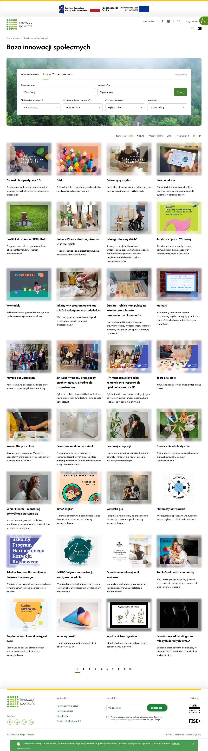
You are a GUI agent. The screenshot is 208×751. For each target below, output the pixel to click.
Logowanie (192, 21)
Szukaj (180, 92)
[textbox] (39, 107)
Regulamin (62, 716)
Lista (169, 135)
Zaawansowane (59, 74)
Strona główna (13, 37)
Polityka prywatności (67, 705)
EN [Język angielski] (178, 21)
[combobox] (40, 107)
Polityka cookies (65, 710)
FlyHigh (197, 734)
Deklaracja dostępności (69, 721)
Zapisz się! (157, 707)
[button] (203, 20)
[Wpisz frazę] (193, 28)
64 (200, 135)
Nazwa (140, 135)
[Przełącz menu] (200, 28)
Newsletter (148, 21)
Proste (45, 74)
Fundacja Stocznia (25, 734)
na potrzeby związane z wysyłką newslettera (136, 718)
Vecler (189, 734)
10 (130, 668)
